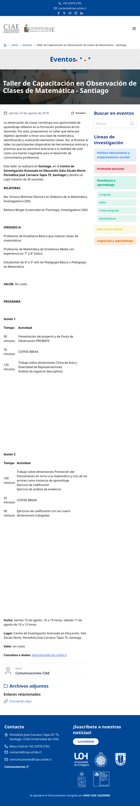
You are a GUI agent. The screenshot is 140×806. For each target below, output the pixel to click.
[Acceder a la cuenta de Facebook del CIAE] (58, 13)
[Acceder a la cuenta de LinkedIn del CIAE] (81, 13)
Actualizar (78, 113)
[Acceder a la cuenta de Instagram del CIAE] (75, 13)
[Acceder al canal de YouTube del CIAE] (70, 13)
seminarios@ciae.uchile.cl (49, 655)
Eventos (27, 45)
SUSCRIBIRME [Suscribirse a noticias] (85, 741)
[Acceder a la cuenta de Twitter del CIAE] (64, 13)
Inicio (15, 45)
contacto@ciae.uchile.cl (25, 752)
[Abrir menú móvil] (134, 28)
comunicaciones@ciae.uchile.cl (30, 759)
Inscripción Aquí (18, 701)
